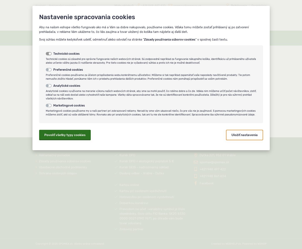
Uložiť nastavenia (244, 135)
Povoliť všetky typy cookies (65, 135)
